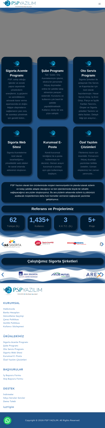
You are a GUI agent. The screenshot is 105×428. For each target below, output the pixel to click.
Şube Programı (52, 70)
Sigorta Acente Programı (15, 342)
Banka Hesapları (11, 312)
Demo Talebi (9, 401)
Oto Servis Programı (13, 348)
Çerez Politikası (11, 319)
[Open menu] (99, 4)
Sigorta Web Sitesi (12, 352)
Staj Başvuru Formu (13, 378)
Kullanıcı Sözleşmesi (13, 326)
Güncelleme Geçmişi (13, 315)
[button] (2, 244)
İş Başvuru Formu (12, 375)
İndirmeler (8, 394)
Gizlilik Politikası (11, 322)
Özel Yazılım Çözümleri (15, 359)
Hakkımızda (9, 308)
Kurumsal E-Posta (12, 355)
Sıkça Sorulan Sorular (14, 397)
